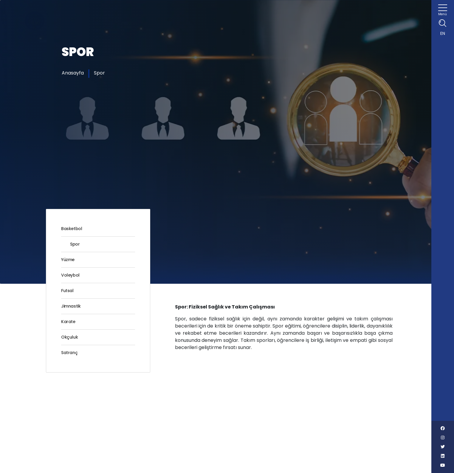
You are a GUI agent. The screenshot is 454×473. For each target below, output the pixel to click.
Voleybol (70, 275)
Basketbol (71, 229)
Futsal (67, 291)
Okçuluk (69, 337)
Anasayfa (73, 72)
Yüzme (68, 260)
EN (442, 33)
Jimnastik (70, 306)
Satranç (69, 353)
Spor (99, 72)
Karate (68, 322)
